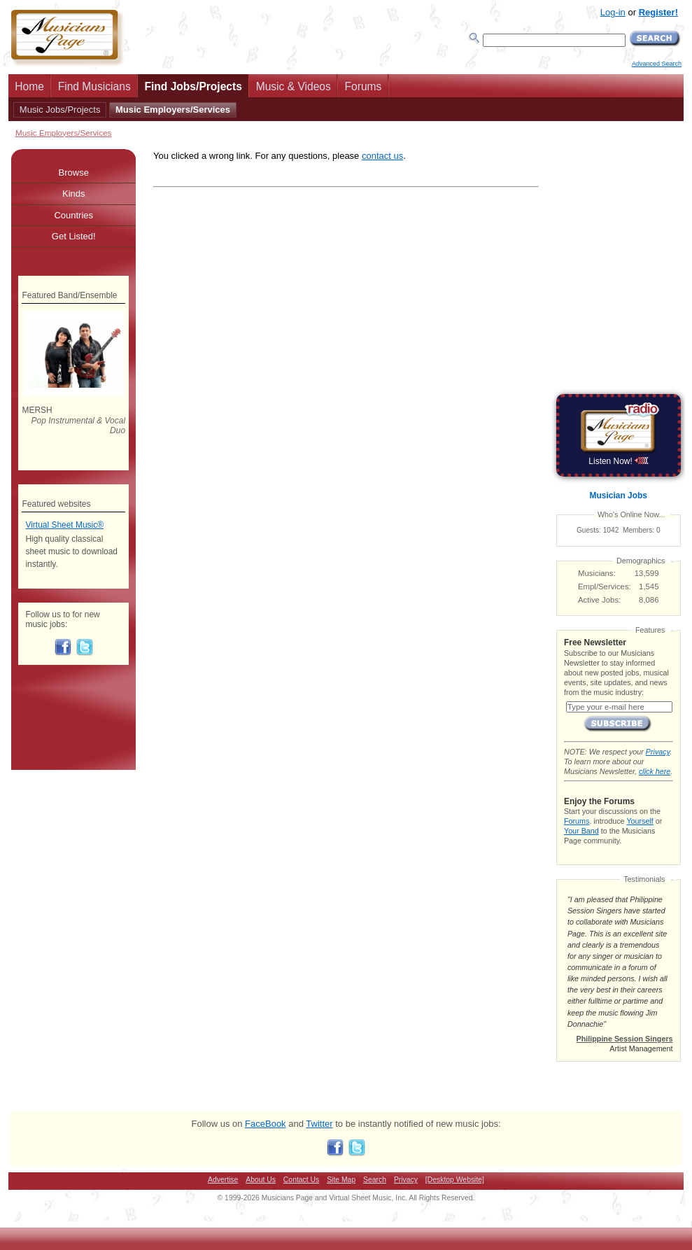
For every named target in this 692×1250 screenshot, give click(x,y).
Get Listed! (74, 236)
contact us (382, 155)
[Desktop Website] (454, 1180)
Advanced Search (657, 63)
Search (374, 1180)
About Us (261, 1180)
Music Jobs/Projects (60, 109)
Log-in (613, 12)
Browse (74, 172)
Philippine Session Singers (625, 1038)
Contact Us (301, 1180)
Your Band (581, 831)
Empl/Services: (604, 586)
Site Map (341, 1180)
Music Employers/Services (172, 109)
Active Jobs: (599, 600)
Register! (658, 12)
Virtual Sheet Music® (64, 525)
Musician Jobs (618, 495)
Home (29, 86)
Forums (363, 86)
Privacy (658, 751)
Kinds (73, 193)
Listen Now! (618, 461)
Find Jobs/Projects (193, 86)
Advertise (223, 1180)
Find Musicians (94, 86)
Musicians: (597, 573)
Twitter (319, 1123)
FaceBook (265, 1123)
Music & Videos (293, 86)
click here (654, 771)
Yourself (639, 821)
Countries (73, 215)
